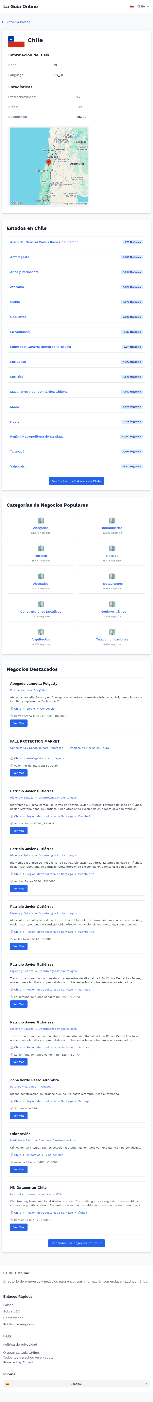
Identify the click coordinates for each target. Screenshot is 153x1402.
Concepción (48, 708)
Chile (18, 708)
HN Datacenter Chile (28, 1187)
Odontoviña (20, 1134)
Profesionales (20, 690)
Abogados (40, 690)
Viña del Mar (54, 1154)
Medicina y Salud (22, 1140)
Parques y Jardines (23, 1086)
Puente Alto (86, 816)
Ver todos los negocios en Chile (76, 1243)
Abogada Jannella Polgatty (33, 683)
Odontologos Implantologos (58, 797)
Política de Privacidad (20, 1344)
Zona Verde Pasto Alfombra (34, 1080)
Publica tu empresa (18, 1324)
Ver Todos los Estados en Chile (76, 481)
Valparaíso (33, 1154)
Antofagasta (35, 758)
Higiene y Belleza (22, 797)
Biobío (31, 708)
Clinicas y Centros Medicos (56, 1140)
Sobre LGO (11, 1311)
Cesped (46, 1086)
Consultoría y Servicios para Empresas (37, 747)
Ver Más (18, 723)
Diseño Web (54, 1194)
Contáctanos (13, 1318)
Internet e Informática (25, 1194)
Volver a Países (16, 22)
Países (8, 1305)
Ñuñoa (82, 1212)
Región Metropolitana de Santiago (50, 816)
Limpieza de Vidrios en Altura (88, 747)
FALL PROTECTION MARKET (35, 741)
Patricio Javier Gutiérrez (31, 791)
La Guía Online (20, 6)
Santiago (84, 989)
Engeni (27, 1362)
